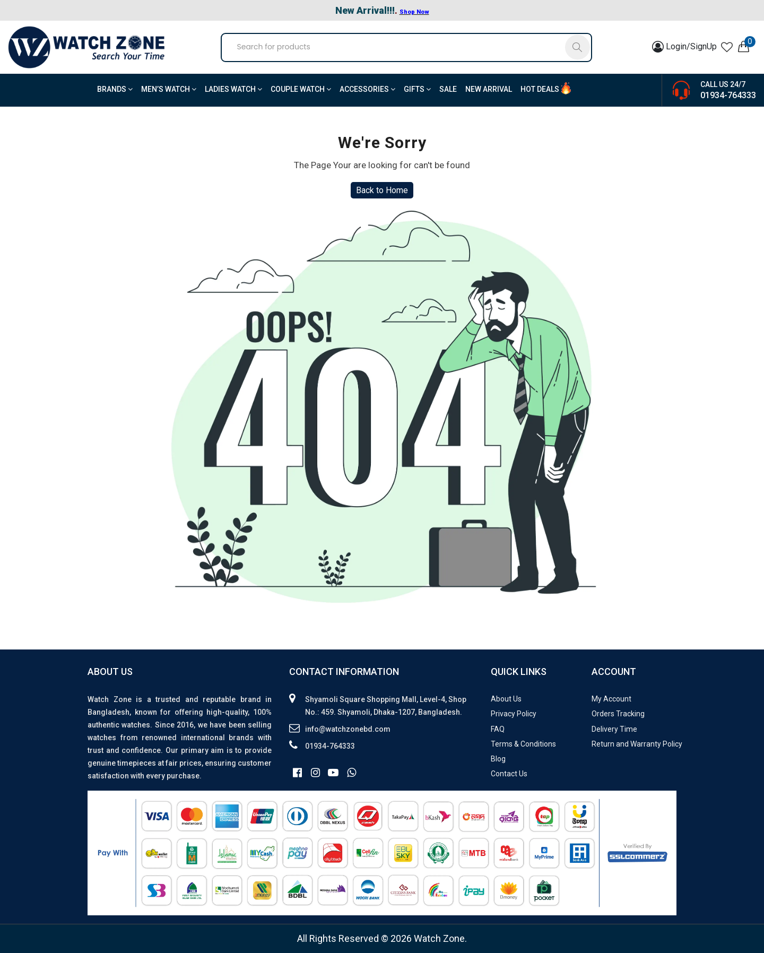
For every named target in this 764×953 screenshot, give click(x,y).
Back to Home (382, 190)
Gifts (417, 89)
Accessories (367, 89)
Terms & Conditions (523, 744)
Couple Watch (301, 89)
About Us (506, 699)
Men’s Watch (168, 89)
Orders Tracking (618, 713)
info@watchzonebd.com (347, 729)
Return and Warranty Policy (637, 744)
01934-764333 (728, 95)
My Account (611, 699)
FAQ (498, 729)
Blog (498, 759)
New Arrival (488, 89)
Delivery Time (614, 729)
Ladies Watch (233, 89)
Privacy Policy (513, 713)
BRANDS (115, 89)
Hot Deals (539, 89)
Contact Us (509, 773)
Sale (448, 89)
